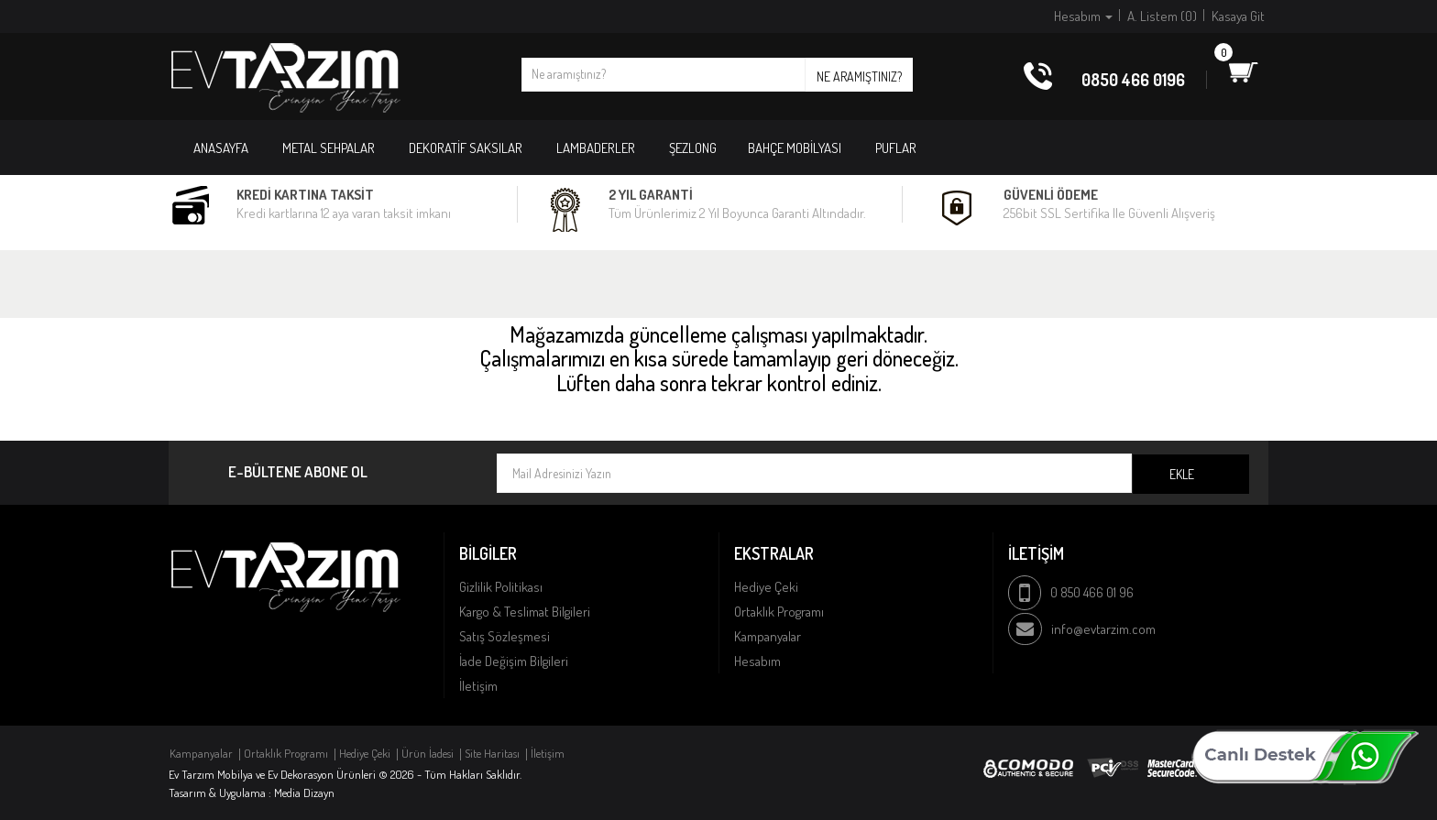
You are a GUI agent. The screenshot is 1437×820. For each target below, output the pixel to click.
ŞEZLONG (693, 148)
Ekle (1181, 474)
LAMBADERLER (595, 148)
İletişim (478, 685)
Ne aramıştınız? (859, 76)
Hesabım (757, 661)
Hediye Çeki (766, 587)
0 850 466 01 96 (1092, 592)
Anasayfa (220, 148)
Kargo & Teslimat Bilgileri (524, 611)
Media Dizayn (304, 792)
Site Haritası (492, 753)
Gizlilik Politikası (501, 587)
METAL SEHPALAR (328, 148)
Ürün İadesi (427, 753)
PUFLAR (895, 148)
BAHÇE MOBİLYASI (794, 148)
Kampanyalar (767, 636)
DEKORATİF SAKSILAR (465, 148)
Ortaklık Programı (779, 611)
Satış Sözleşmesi (504, 636)
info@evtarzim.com (1103, 629)
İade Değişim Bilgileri (513, 661)
